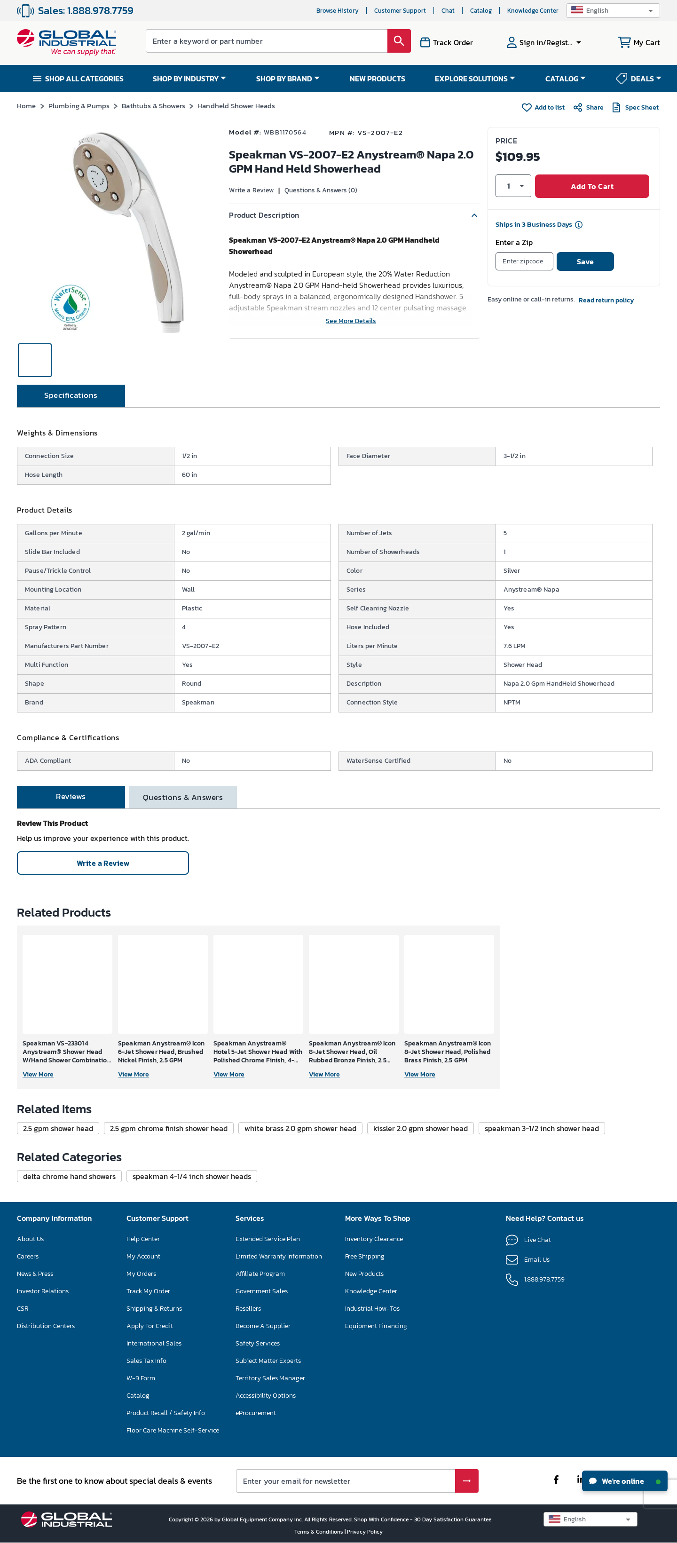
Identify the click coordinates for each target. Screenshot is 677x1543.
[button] (613, 10)
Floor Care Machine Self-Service (172, 1430)
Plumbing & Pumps (79, 105)
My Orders (141, 1274)
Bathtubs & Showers (153, 105)
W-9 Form (140, 1378)
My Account (143, 1256)
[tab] (71, 396)
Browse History (337, 10)
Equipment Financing (376, 1326)
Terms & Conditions (319, 1531)
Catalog (481, 10)
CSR (22, 1309)
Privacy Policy (365, 1531)
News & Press (35, 1274)
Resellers (248, 1309)
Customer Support (400, 10)
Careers (28, 1256)
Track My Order (148, 1291)
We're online (625, 1481)
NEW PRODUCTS (377, 78)
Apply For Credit (149, 1326)
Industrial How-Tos (372, 1309)
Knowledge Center (533, 10)
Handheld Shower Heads (236, 105)
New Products (364, 1274)
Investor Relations (43, 1291)
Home (26, 105)
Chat (448, 10)
